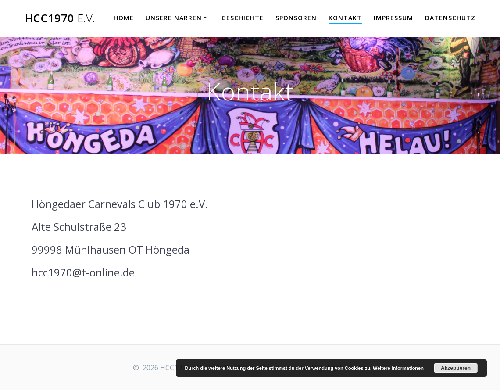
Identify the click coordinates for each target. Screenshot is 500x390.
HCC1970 (60, 18)
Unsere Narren (174, 18)
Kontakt (345, 18)
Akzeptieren (456, 368)
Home (124, 18)
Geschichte (242, 18)
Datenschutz (450, 18)
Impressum (393, 18)
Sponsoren (296, 18)
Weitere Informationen (398, 368)
